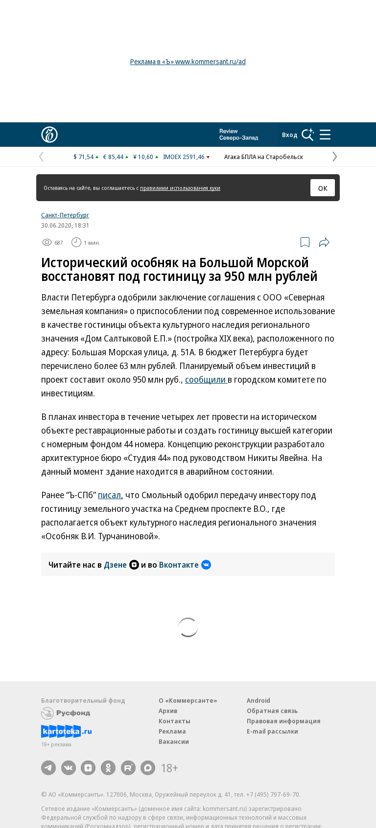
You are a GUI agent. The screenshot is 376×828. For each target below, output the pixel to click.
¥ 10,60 (143, 156)
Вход (290, 134)
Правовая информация (284, 720)
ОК (323, 188)
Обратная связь (272, 710)
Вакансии (174, 741)
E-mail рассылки (272, 731)
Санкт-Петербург (65, 214)
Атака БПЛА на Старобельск (263, 156)
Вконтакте (185, 565)
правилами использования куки (180, 187)
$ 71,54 (83, 156)
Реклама (172, 731)
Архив (168, 710)
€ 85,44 (113, 156)
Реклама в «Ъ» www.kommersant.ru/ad (188, 61)
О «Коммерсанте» (188, 700)
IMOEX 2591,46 (184, 156)
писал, (110, 495)
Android (258, 700)
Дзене (121, 565)
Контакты (174, 720)
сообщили (206, 379)
